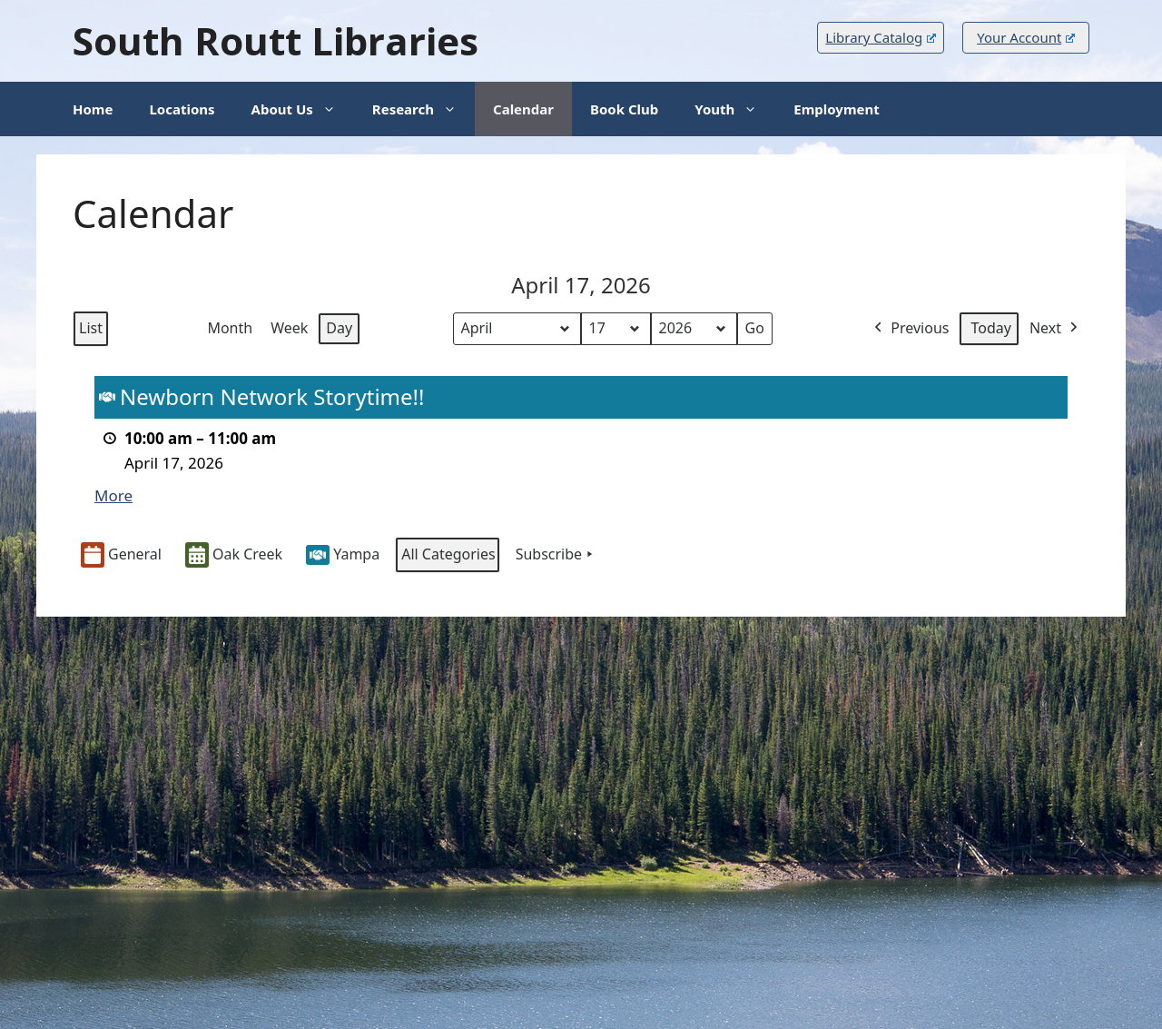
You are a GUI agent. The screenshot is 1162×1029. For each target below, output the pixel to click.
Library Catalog (880, 37)
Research (423, 109)
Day (339, 328)
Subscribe (556, 555)
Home (93, 109)
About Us (302, 109)
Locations (181, 109)
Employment (836, 109)
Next (1055, 328)
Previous (910, 328)
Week (289, 328)
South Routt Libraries (275, 40)
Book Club (624, 109)
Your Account (1026, 37)
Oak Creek (233, 555)
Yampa (342, 554)
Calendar (523, 109)
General (121, 555)
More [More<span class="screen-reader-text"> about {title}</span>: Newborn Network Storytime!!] (113, 495)
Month (229, 328)
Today (990, 328)
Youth (734, 109)
